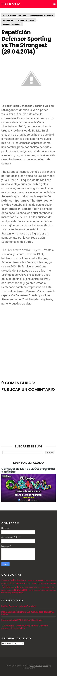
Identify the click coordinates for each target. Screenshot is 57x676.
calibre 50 (30, 580)
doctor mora (31, 583)
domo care (41, 583)
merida (30, 590)
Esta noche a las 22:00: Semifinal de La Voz (22, 620)
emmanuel (51, 583)
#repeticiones (25, 20)
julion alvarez (50, 587)
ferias (5, 587)
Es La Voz (10, 4)
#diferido (8, 20)
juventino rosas (7, 590)
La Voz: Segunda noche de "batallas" (18, 606)
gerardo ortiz (17, 587)
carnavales (39, 580)
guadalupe (29, 587)
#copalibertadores (14, 15)
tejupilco (12, 593)
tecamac (52, 590)
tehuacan (5, 593)
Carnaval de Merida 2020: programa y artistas (28, 470)
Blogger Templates (39, 665)
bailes (13, 580)
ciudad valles (50, 580)
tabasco (45, 590)
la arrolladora (20, 590)
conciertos (7, 583)
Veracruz (5, 580)
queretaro (37, 590)
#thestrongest (12, 24)
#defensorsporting (41, 15)
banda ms (21, 580)
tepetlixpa (19, 593)
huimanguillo (39, 587)
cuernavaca (20, 583)
